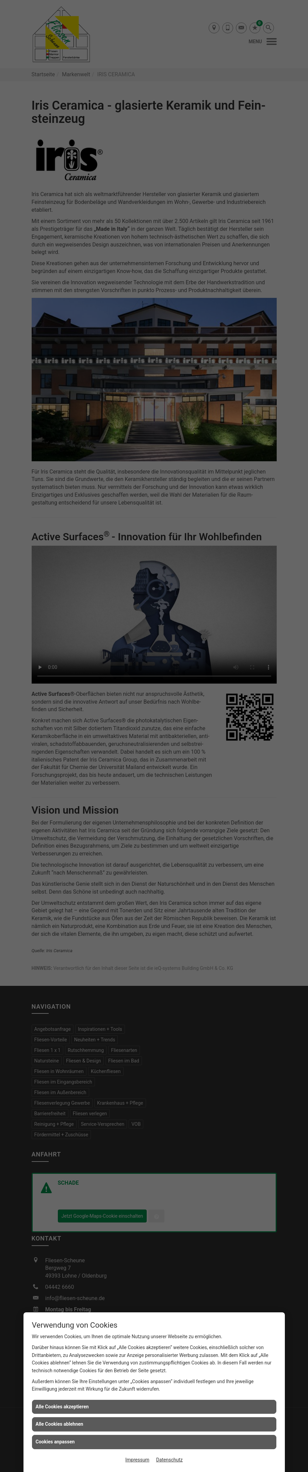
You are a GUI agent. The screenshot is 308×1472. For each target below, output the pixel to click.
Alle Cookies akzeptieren (62, 1406)
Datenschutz (169, 1459)
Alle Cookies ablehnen (59, 1424)
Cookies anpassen (55, 1441)
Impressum (137, 1459)
